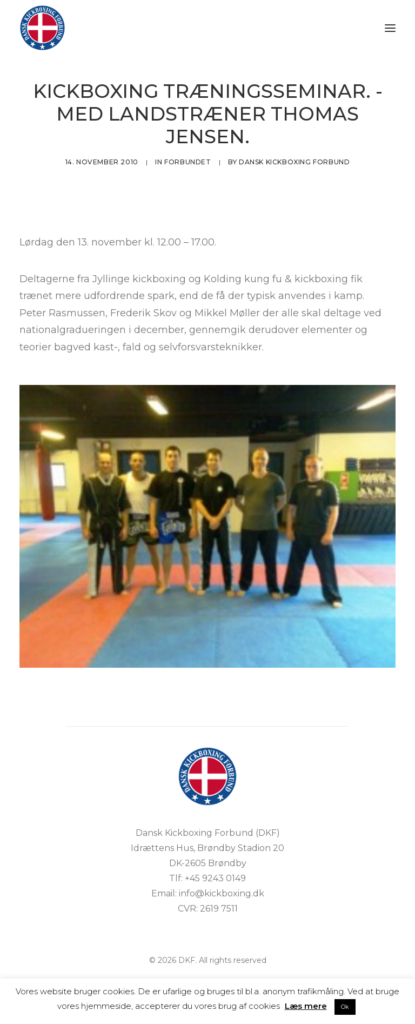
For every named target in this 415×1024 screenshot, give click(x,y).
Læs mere (306, 1006)
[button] (390, 28)
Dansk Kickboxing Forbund (294, 162)
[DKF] (42, 28)
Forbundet (187, 162)
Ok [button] (345, 1006)
